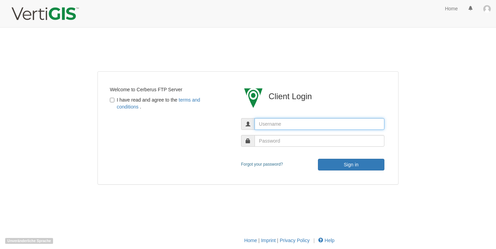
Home (451, 8)
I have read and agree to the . (155, 103)
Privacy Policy (295, 240)
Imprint (268, 240)
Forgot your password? (262, 164)
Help (326, 240)
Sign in (351, 164)
